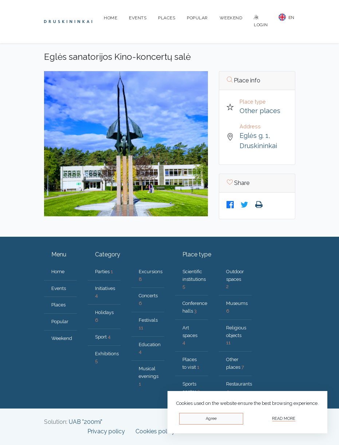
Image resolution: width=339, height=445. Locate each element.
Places (166, 17)
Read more (283, 418)
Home (110, 17)
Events (137, 17)
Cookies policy (155, 431)
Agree (211, 418)
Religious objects (236, 335)
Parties (104, 271)
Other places (260, 111)
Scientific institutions (194, 279)
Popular (197, 17)
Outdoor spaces (235, 279)
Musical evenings (148, 376)
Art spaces (189, 335)
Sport (103, 337)
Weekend (231, 17)
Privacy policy (106, 431)
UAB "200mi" (85, 421)
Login (261, 21)
